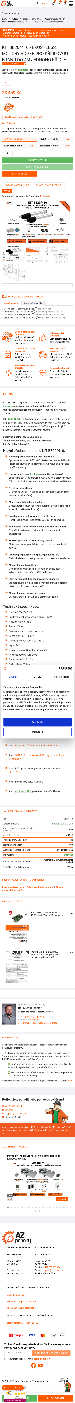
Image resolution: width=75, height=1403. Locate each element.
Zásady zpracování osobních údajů (22, 1323)
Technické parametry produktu (50, 30)
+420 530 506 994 (13, 1106)
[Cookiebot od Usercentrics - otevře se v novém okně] (59, 669)
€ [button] (47, 3)
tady (69, 1080)
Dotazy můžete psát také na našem (37, 1023)
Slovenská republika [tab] (33, 303)
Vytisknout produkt (49, 185)
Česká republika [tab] (11, 303)
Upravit (37, 732)
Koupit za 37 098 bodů (37, 167)
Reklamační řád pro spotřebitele (21, 1301)
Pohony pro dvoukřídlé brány (56, 19)
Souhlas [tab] (13, 677)
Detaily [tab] (37, 677)
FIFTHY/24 (15, 771)
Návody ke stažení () (36, 33)
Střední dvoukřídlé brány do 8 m (15, 22)
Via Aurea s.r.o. (40, 1381)
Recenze (28, 30)
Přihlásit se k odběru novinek (51, 1353)
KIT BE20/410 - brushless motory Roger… (47, 22)
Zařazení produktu (12, 33)
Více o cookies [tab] (61, 677)
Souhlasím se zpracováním (26, 1359)
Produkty (14, 19)
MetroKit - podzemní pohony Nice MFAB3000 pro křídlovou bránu (33, 1157)
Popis (19, 30)
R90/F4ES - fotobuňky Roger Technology (36, 745)
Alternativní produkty (38, 35)
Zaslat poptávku (13, 1388)
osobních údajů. (41, 1359)
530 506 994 (32, 1019)
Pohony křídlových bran (31, 19)
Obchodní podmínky (16, 1295)
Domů (4, 19)
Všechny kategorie (12, 13)
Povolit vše (37, 722)
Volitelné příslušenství (14, 35)
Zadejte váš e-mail (14, 1352)
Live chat (9, 1109)
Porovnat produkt (17, 185)
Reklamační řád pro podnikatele (21, 1308)
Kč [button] (43, 3)
